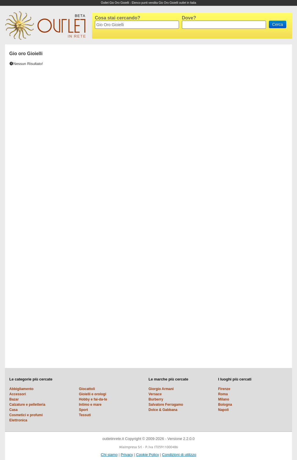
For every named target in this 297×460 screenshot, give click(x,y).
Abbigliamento (21, 389)
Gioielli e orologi (92, 394)
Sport (83, 410)
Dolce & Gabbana (162, 410)
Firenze (224, 389)
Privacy (127, 454)
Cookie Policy (147, 454)
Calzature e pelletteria (27, 405)
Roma (223, 394)
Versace (155, 394)
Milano (223, 399)
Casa (13, 410)
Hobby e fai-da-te (93, 399)
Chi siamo (109, 454)
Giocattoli (87, 389)
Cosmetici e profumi (26, 415)
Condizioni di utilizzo (179, 454)
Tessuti (85, 415)
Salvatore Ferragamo (165, 405)
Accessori (17, 394)
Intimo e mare (90, 405)
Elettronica (18, 420)
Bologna (225, 405)
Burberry (155, 399)
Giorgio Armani (161, 389)
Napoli (223, 410)
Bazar (14, 399)
